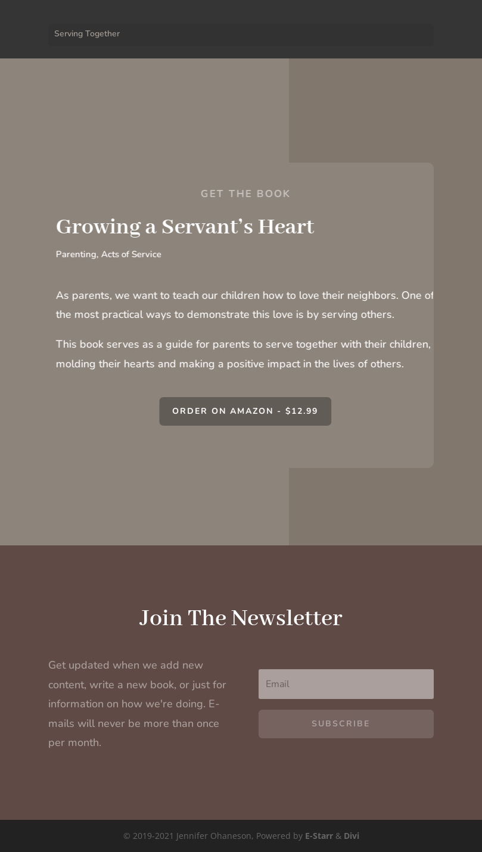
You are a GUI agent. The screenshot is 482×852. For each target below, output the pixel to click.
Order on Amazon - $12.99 (253, 411)
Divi (351, 835)
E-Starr (319, 835)
